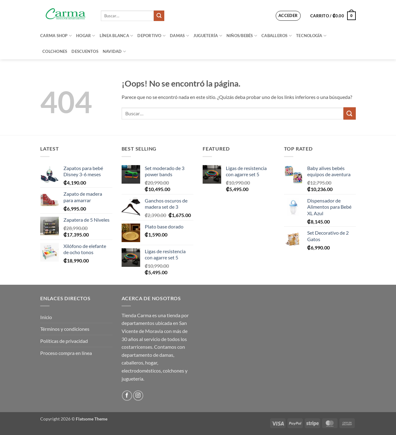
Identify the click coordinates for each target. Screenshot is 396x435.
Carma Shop (56, 36)
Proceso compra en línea (66, 353)
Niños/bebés (241, 36)
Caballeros (276, 36)
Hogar (85, 36)
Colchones (54, 51)
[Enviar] (159, 16)
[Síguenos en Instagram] (138, 395)
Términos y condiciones (64, 329)
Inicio (46, 317)
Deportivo (151, 36)
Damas (179, 36)
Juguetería (207, 36)
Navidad (114, 51)
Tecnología (311, 36)
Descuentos (84, 51)
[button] (288, 16)
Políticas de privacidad (64, 341)
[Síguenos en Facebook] (127, 395)
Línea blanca (116, 36)
